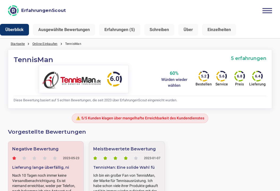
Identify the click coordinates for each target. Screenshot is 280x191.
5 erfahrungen (248, 58)
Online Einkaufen (45, 44)
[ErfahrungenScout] (37, 10)
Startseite (18, 44)
